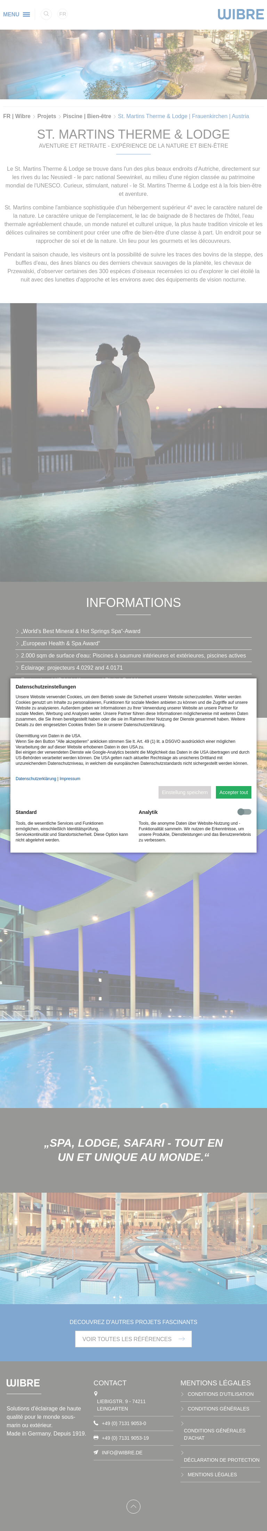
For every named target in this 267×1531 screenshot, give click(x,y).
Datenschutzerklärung (36, 778)
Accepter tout (233, 792)
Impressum (70, 778)
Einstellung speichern (185, 792)
